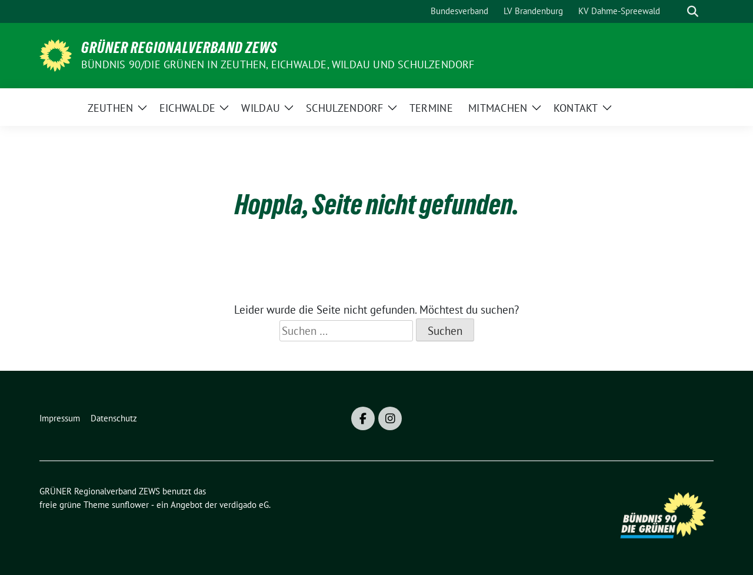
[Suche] (676, 11)
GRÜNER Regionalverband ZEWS (179, 47)
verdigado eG (244, 504)
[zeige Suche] (692, 11)
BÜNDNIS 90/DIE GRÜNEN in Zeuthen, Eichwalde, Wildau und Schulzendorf (278, 64)
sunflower (130, 504)
